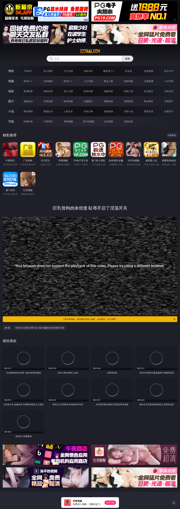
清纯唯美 (128, 101)
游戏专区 (88, 71)
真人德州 (48, 71)
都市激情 (28, 111)
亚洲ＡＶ (28, 81)
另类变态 (168, 91)
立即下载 (110, 502)
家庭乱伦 (48, 111)
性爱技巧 (168, 111)
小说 (11, 111)
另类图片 (168, 101)
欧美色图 (68, 101)
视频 (11, 81)
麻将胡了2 (108, 71)
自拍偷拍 (48, 81)
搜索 (127, 58)
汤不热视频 (88, 121)
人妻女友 (68, 111)
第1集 (7, 327)
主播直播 (148, 81)
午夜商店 (48, 121)
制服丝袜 (108, 91)
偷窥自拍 (28, 101)
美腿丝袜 (108, 101)
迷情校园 (108, 111)
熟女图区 (148, 101)
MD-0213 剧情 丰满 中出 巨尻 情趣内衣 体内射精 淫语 (39, 327)
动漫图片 (88, 101)
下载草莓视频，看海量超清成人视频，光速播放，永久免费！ (119, 319)
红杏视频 (108, 121)
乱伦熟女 (148, 91)
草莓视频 (68, 121)
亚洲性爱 (28, 91)
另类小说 (128, 111)
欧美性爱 (88, 91)
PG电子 (28, 71)
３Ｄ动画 (88, 81)
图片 (11, 101)
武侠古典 (88, 111)
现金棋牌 (148, 71)
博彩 (11, 71)
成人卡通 (68, 91)
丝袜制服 (128, 81)
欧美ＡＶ (68, 81)
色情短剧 (128, 121)
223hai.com (90, 51)
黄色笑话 (148, 111)
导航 (11, 121)
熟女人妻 (108, 81)
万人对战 (68, 71)
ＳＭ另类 (168, 81)
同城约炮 (28, 121)
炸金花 (128, 71)
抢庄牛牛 (168, 71)
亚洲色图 (48, 101)
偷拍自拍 (48, 91)
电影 (11, 91)
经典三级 (128, 91)
